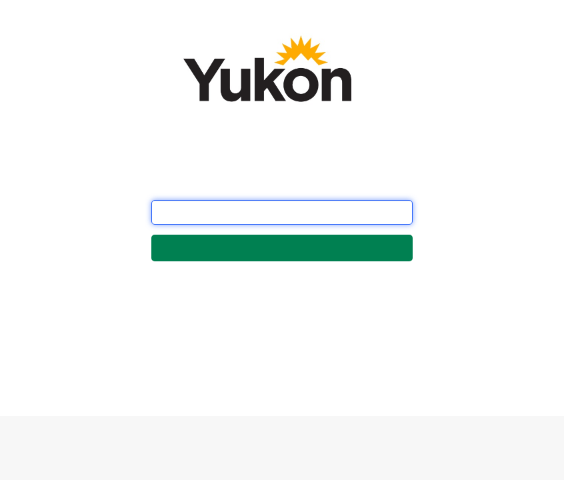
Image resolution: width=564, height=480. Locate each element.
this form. (215, 369)
